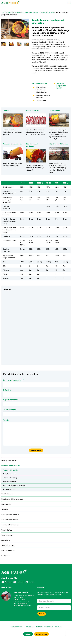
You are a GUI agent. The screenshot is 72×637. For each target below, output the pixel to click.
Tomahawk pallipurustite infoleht (61, 86)
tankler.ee (39, 627)
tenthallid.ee (30, 627)
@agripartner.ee (26, 605)
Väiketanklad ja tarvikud (9, 520)
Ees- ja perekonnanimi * (36, 383)
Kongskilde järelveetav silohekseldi (14, 485)
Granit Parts (5, 540)
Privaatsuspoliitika (16, 627)
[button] (4, 44)
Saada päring (41, 634)
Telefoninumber (36, 412)
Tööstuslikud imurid (8, 545)
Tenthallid (4, 509)
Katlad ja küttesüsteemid (10, 514)
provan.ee (58, 627)
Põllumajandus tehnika (9, 460)
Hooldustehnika (7, 494)
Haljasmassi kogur (9, 489)
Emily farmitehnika (9, 474)
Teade (36, 432)
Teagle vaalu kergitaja (10, 478)
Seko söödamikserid (9, 481)
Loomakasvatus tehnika (10, 466)
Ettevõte (36, 393)
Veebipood (5, 556)
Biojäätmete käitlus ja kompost (12, 499)
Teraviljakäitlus (6, 530)
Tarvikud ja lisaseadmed (9, 525)
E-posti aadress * (36, 402)
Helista (28, 634)
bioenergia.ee (48, 627)
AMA (36, 632)
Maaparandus (6, 504)
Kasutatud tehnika (7, 551)
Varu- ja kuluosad (7, 535)
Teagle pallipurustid (10, 470)
